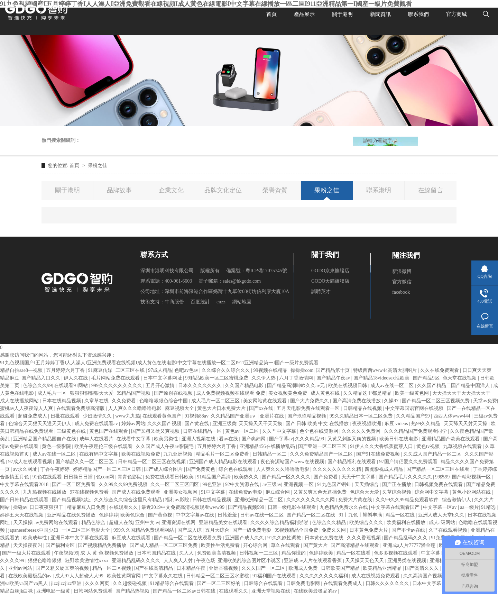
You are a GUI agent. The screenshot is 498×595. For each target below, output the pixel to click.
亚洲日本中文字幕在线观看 (80, 537)
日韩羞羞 (228, 515)
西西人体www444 (452, 416)
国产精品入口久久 (41, 378)
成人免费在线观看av (97, 423)
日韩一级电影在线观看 (292, 507)
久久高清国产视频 (423, 575)
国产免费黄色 (201, 469)
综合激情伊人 (457, 499)
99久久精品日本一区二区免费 (362, 416)
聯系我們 (418, 14)
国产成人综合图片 (164, 469)
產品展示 (304, 14)
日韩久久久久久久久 (388, 583)
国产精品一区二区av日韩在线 (185, 591)
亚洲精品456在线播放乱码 (267, 446)
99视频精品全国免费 (297, 530)
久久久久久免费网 (362, 431)
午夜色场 (205, 560)
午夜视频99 (66, 553)
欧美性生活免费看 (221, 545)
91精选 (489, 507)
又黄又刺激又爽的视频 (352, 438)
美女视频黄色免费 (288, 393)
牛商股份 (174, 301)
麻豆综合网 (278, 492)
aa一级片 (469, 507)
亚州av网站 (21, 568)
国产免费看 (326, 476)
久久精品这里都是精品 (368, 393)
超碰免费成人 (33, 416)
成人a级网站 (442, 522)
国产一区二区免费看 (74, 484)
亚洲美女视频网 (181, 492)
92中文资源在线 (242, 484)
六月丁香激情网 (296, 378)
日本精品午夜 (191, 568)
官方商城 (456, 14)
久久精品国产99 (413, 416)
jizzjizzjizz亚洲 (67, 583)
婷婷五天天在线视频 (22, 515)
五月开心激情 (161, 385)
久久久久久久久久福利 (324, 575)
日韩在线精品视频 (212, 499)
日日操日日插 (79, 476)
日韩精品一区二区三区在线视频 (152, 461)
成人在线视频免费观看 (376, 575)
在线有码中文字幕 (99, 454)
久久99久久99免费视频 (124, 484)
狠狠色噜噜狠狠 (45, 560)
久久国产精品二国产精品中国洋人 (454, 385)
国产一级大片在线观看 (27, 553)
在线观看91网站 (71, 385)
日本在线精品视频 (62, 400)
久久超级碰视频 (130, 583)
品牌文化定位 (223, 190)
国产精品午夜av (333, 378)
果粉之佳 (97, 165)
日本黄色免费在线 (325, 537)
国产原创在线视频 (174, 393)
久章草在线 (97, 400)
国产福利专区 (61, 545)
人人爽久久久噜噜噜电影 (135, 408)
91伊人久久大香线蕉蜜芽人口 (382, 446)
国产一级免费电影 (252, 530)
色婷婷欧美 (321, 553)
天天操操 (23, 522)
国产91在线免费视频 (378, 454)
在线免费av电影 (246, 492)
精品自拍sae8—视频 (22, 370)
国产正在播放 (397, 484)
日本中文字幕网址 (163, 378)
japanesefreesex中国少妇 (33, 530)
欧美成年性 (35, 537)
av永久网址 (25, 469)
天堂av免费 (485, 400)
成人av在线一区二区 (392, 385)
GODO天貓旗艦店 (330, 281)
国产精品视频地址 (72, 499)
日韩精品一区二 (270, 454)
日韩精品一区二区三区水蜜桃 (218, 575)
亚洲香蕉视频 (224, 568)
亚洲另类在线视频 (407, 560)
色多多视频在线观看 (396, 553)
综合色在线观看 (236, 469)
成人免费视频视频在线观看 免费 (231, 393)
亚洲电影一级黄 (54, 591)
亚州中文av (147, 522)
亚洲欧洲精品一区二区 (259, 499)
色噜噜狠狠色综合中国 (164, 400)
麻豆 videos (397, 423)
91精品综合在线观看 (172, 583)
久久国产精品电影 (245, 385)
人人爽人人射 (179, 560)
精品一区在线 (401, 515)
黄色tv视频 (428, 446)
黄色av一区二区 (242, 431)
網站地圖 (241, 301)
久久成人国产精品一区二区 (433, 454)
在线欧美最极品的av (30, 575)
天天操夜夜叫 (28, 545)
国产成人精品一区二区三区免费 (164, 545)
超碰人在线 (121, 522)
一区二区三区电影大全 (86, 530)
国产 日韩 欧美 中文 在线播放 (318, 423)
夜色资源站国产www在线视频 (292, 461)
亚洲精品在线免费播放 (72, 515)
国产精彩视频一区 (472, 476)
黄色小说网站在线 (472, 492)
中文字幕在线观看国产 (396, 507)
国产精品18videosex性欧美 (382, 378)
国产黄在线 (197, 423)
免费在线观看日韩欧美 (170, 476)
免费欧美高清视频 (217, 553)
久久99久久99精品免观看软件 (408, 499)
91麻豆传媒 (101, 370)
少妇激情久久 (98, 416)
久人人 (187, 553)
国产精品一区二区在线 (311, 515)
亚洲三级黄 (224, 423)
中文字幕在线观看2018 (25, 484)
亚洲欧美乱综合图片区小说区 (250, 560)
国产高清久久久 (422, 568)
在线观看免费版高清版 (81, 408)
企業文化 (171, 190)
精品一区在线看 (354, 553)
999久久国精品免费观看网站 (144, 530)
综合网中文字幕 (432, 492)
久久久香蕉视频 (364, 537)
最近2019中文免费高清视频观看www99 (183, 507)
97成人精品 (160, 370)
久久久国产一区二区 (263, 568)
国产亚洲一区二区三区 (323, 446)
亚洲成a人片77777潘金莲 (409, 545)
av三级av (271, 484)
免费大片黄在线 (356, 499)
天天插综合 (367, 484)
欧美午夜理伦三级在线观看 (104, 446)
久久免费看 (124, 400)
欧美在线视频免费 (141, 454)
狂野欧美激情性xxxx (87, 560)
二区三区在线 (131, 370)
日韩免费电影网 (303, 583)
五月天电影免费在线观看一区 (309, 408)
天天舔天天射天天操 (466, 423)
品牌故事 (119, 190)
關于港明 (342, 14)
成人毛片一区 (52, 393)
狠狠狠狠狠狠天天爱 (92, 393)
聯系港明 (378, 190)
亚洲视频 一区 (299, 484)
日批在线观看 (65, 416)
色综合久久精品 (329, 522)
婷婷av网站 (133, 423)
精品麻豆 (9, 378)
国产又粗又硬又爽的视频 (63, 568)
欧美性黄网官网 (124, 575)
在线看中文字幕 (134, 438)
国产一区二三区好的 (219, 583)
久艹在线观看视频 (448, 530)
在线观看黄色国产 (162, 416)
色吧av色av (186, 370)
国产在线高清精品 (154, 568)
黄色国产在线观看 (109, 431)
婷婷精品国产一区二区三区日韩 (107, 469)
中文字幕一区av (440, 507)
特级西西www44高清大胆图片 (385, 370)
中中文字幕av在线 (195, 515)
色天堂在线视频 (460, 378)
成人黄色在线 (326, 393)
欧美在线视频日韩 (348, 385)
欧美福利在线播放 (407, 522)
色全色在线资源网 (319, 431)
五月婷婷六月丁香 (66, 370)
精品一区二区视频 (112, 568)
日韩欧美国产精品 (341, 568)
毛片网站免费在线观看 (116, 378)
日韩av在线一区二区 (262, 515)
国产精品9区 (427, 378)
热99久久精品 (426, 423)
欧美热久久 (247, 476)
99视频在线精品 (271, 370)
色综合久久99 (37, 385)
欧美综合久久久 (367, 522)
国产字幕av (281, 438)
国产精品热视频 (133, 591)
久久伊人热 (264, 378)
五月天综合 (218, 530)
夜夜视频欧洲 (367, 423)
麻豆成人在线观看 (132, 537)
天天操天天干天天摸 (261, 423)
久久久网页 (98, 583)
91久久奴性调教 (285, 537)
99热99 (442, 476)
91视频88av (197, 416)
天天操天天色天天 (365, 560)
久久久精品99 (310, 438)
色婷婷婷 (108, 515)
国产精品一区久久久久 (287, 476)
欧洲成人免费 (303, 568)
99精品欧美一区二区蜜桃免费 (217, 378)
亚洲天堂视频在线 (271, 591)
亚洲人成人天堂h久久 (441, 515)
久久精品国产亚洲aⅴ (234, 416)
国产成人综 (190, 530)
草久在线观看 (286, 545)
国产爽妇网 (254, 438)
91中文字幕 (214, 492)
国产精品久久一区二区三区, (85, 461)
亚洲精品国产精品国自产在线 (45, 438)
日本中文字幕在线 (432, 583)
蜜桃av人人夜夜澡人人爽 (27, 408)
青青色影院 (130, 476)
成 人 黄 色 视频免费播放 (107, 553)
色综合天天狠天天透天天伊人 (40, 423)
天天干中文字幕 (359, 476)
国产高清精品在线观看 (355, 545)
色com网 (106, 476)
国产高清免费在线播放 (357, 400)
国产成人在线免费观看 (137, 492)
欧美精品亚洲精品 (383, 568)
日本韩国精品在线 (157, 553)
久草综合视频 (397, 492)
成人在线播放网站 (20, 400)
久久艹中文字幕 (279, 431)
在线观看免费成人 (343, 583)
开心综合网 (256, 545)
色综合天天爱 (365, 492)
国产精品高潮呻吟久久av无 (296, 385)
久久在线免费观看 (440, 370)
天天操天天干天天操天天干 (462, 393)
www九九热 (127, 416)
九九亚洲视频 (178, 454)
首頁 (271, 14)
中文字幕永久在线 (164, 575)
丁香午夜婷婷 (55, 469)
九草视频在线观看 (463, 446)
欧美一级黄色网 (412, 393)
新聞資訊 (380, 14)
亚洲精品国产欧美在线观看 (451, 438)
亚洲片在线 (272, 416)
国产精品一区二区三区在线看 (438, 469)
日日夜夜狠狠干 (47, 507)
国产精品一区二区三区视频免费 (436, 400)
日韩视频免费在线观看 (439, 484)
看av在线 (229, 438)
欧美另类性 (166, 438)
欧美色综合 (133, 515)
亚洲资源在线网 (179, 522)
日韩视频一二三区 (259, 553)
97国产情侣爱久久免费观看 (409, 461)
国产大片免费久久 (310, 400)
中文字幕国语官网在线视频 (415, 408)
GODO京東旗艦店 (330, 270)
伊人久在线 (76, 378)
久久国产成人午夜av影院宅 (165, 446)
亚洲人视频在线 (199, 438)
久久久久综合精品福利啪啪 (280, 522)
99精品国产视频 (134, 393)
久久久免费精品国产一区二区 (322, 454)
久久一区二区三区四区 (175, 484)
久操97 (392, 400)
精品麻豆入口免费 (87, 507)
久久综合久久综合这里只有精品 (128, 499)
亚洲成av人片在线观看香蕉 (313, 560)
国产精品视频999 (247, 507)
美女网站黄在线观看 (265, 400)
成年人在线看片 (97, 438)
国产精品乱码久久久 (406, 537)
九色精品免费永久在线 (344, 507)
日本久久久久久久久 (200, 385)
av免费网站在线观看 (57, 522)
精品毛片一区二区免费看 (223, 454)
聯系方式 (154, 254)
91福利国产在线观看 (274, 575)
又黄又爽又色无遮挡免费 (320, 492)
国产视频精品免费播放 (103, 545)
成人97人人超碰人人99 (80, 575)
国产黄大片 (316, 545)
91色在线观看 (47, 476)
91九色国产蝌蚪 (334, 484)
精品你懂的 (294, 553)
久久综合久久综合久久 (226, 370)
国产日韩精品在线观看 (25, 499)
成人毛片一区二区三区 (216, 400)
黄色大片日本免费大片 (222, 408)
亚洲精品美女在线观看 (224, 522)
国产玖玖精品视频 (307, 416)
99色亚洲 (212, 484)
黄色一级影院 (57, 446)
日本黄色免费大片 (369, 530)
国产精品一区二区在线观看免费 (188, 537)
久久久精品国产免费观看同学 (416, 431)
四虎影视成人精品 (385, 469)
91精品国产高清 (214, 476)
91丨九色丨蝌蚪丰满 (361, 515)
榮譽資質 (274, 190)
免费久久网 (334, 530)
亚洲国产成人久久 (245, 537)
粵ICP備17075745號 (266, 270)
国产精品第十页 (333, 370)
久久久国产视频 (165, 423)
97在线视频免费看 (90, 492)
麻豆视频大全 (180, 408)
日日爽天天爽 (477, 370)
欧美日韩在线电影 (399, 438)
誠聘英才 (321, 291)
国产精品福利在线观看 (352, 461)
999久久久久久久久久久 (117, 385)
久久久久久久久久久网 (311, 499)
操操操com (301, 370)
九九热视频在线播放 (45, 492)
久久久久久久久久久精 (337, 469)
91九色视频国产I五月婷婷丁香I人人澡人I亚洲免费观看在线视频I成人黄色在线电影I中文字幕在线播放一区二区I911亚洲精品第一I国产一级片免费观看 (159, 362)
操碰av (20, 507)
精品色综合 (94, 522)
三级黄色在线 (72, 431)
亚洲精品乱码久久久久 (137, 560)
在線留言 (430, 190)
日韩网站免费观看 (94, 591)
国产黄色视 (161, 515)
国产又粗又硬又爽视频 (156, 431)
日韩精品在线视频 (363, 408)
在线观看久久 (124, 507)
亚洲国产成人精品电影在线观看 (223, 461)
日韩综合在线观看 (264, 583)
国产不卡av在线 (408, 530)
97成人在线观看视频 (30, 461)
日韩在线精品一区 (203, 431)
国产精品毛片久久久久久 (406, 476)
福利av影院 (177, 499)
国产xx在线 (262, 408)
